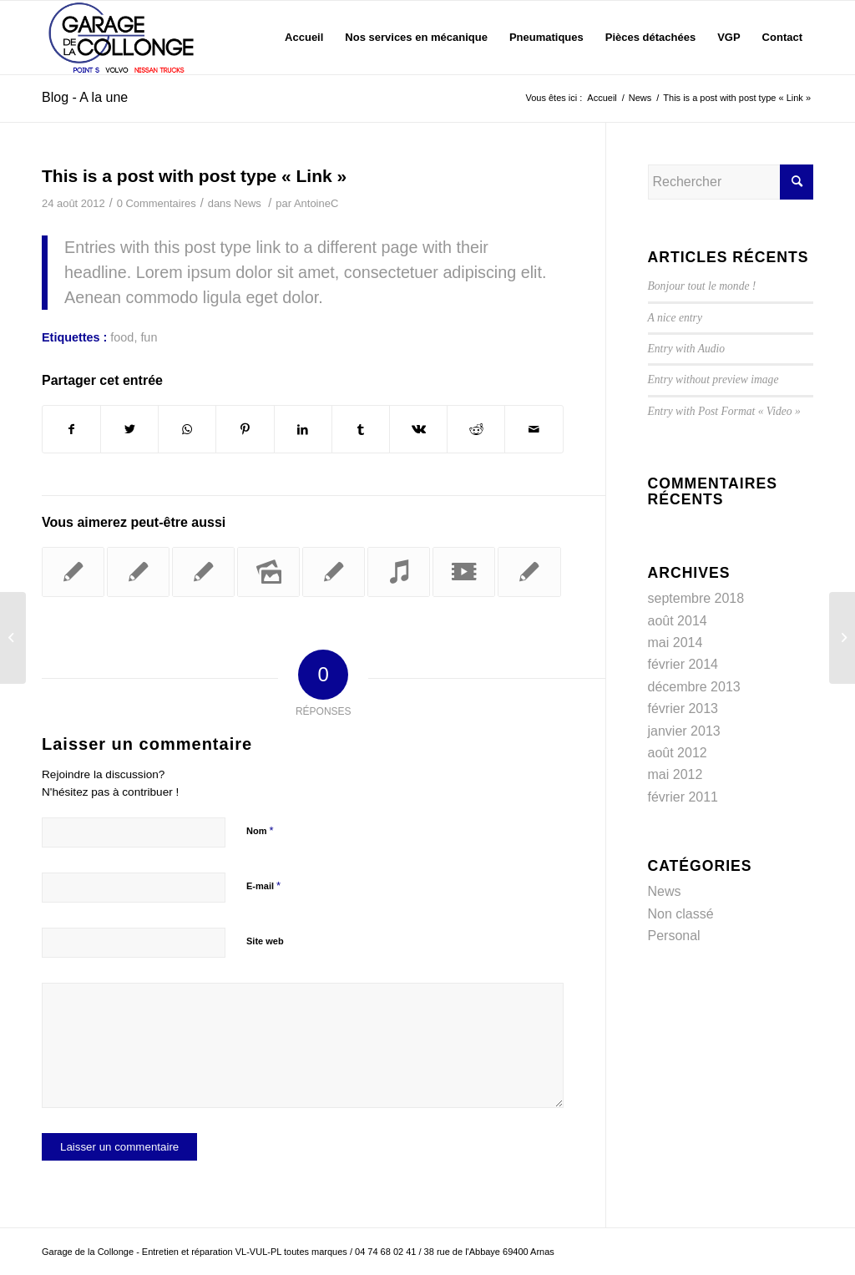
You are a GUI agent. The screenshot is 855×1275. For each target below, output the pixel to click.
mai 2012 (675, 774)
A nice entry (675, 317)
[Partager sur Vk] (418, 429)
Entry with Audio (687, 348)
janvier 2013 (684, 731)
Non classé (681, 914)
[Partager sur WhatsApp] (187, 429)
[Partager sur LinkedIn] (303, 429)
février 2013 (683, 708)
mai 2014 (675, 642)
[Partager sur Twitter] (129, 429)
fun (148, 337)
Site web (265, 941)
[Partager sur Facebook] (71, 429)
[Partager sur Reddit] (476, 429)
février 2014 (683, 664)
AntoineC (316, 203)
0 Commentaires (156, 203)
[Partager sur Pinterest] (244, 429)
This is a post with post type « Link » (194, 175)
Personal (674, 935)
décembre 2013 (694, 687)
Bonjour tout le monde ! (702, 286)
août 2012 (677, 753)
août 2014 (677, 621)
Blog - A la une (85, 97)
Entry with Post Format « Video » (724, 411)
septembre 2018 (696, 598)
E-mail (263, 885)
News (247, 203)
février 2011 (683, 797)
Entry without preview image (713, 379)
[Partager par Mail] (533, 429)
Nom (260, 830)
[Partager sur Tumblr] (360, 429)
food (122, 337)
